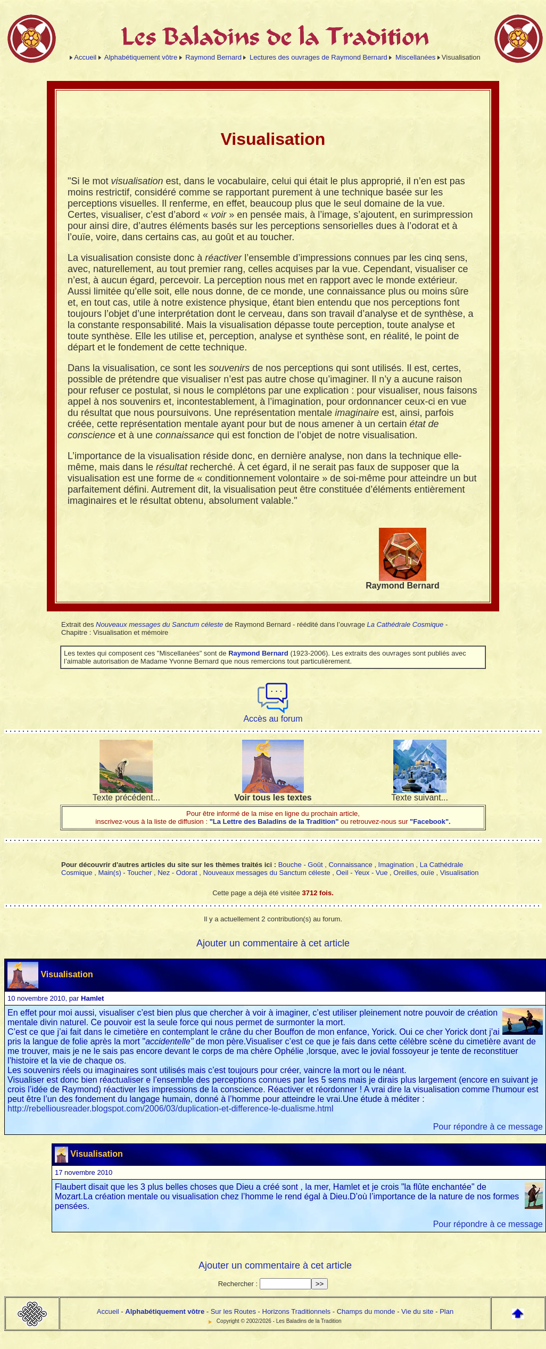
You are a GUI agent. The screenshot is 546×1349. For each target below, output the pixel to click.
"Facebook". (429, 821)
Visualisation (459, 873)
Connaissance (350, 865)
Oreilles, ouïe (413, 873)
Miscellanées (415, 57)
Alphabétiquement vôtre (140, 57)
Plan (446, 1311)
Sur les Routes (233, 1311)
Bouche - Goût (300, 865)
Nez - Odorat (177, 873)
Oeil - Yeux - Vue (361, 873)
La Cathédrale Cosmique (405, 624)
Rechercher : (238, 1284)
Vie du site (417, 1311)
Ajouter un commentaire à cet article (273, 943)
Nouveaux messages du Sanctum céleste (159, 624)
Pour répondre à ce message (488, 1126)
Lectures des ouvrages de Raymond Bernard (318, 57)
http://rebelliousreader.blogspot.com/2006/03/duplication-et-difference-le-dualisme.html (170, 1108)
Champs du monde (366, 1311)
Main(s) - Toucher (125, 873)
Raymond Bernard (213, 57)
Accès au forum (272, 715)
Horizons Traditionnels (296, 1311)
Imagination (396, 865)
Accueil (85, 57)
